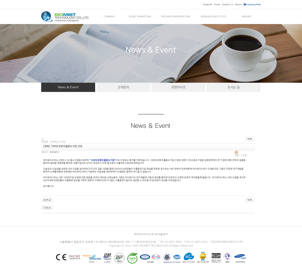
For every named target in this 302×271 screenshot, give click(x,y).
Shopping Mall (253, 4)
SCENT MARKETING (140, 16)
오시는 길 (233, 87)
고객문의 (123, 87)
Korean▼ (207, 4)
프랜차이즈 (178, 87)
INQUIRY (246, 16)
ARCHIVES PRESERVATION (175, 16)
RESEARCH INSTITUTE (213, 16)
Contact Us (227, 4)
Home (217, 4)
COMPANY (109, 16)
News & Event (68, 87)
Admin (238, 4)
